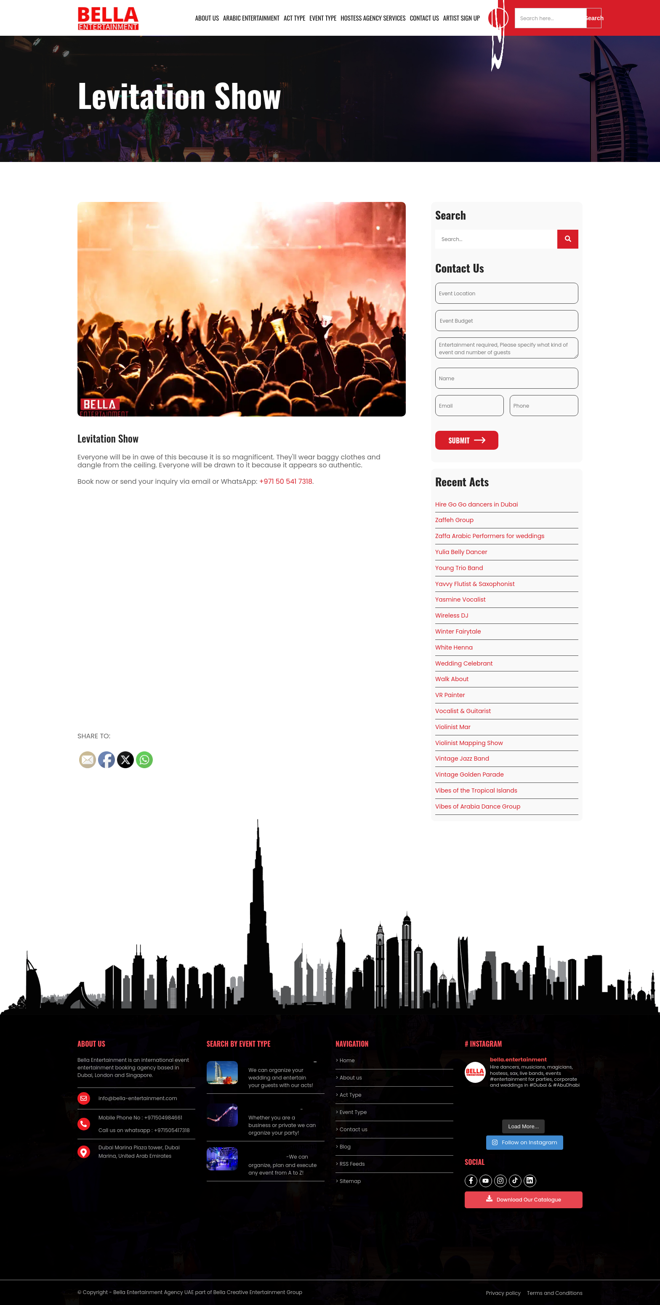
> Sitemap (348, 1181)
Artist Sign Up (461, 17)
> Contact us (351, 1129)
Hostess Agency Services (373, 17)
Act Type (294, 17)
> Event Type (351, 1112)
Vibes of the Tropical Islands (476, 790)
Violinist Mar (453, 727)
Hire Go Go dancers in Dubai (476, 504)
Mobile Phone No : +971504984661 (140, 1117)
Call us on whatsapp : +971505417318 (144, 1130)
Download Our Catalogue (523, 1199)
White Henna (454, 647)
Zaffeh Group (454, 520)
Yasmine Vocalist (460, 599)
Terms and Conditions (555, 1293)
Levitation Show (107, 438)
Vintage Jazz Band (462, 758)
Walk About (451, 679)
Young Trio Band (459, 568)
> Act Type (348, 1094)
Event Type (322, 17)
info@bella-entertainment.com (137, 1098)
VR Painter (450, 695)
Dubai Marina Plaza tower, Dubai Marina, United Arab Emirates (139, 1151)
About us (207, 17)
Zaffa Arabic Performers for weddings (490, 536)
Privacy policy (503, 1293)
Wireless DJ (451, 615)
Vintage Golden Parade (469, 774)
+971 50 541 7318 (285, 481)
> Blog (343, 1146)
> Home (344, 1060)
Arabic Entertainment (251, 17)
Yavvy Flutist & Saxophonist (475, 584)
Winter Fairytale (458, 631)
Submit (466, 440)
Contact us (424, 17)
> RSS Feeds (350, 1163)
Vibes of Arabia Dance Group (477, 806)
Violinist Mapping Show (469, 743)
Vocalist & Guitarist (463, 711)
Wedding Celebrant (464, 663)
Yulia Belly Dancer (461, 552)
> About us (348, 1077)
